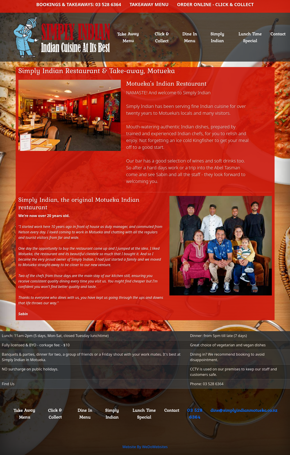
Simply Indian (217, 37)
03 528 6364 (195, 413)
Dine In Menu (189, 37)
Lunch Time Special (250, 37)
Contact (277, 33)
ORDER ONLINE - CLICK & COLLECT (215, 4)
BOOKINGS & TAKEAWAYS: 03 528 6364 (78, 4)
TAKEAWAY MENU (149, 4)
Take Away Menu (130, 37)
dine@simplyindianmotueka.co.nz (244, 410)
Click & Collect (162, 37)
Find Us (8, 383)
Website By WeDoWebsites (145, 446)
